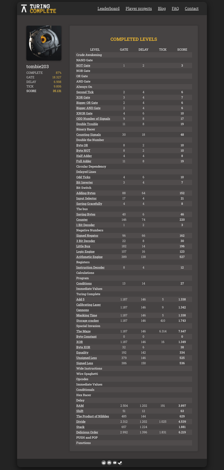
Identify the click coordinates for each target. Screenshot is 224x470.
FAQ (175, 8)
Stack (80, 427)
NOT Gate (83, 65)
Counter (82, 220)
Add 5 (80, 299)
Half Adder (84, 156)
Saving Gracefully (89, 204)
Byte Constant (86, 336)
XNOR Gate (84, 113)
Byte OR (82, 145)
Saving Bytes (85, 214)
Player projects (139, 8)
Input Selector (86, 198)
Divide (80, 421)
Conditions (84, 283)
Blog (162, 8)
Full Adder (83, 161)
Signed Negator (87, 235)
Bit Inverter (84, 182)
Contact (192, 8)
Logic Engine (85, 251)
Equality (82, 352)
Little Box (83, 246)
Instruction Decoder (90, 267)
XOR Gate (83, 97)
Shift (79, 411)
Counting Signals (88, 134)
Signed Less (84, 363)
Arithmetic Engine (89, 257)
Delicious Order (87, 432)
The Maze (83, 331)
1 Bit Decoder (85, 225)
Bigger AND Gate (88, 108)
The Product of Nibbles (92, 416)
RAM (80, 406)
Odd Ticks (83, 177)
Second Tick (85, 92)
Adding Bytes (85, 193)
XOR (79, 342)
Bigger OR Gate (87, 103)
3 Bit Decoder (85, 241)
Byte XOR (83, 347)
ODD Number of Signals (93, 119)
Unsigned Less (86, 358)
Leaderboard (109, 8)
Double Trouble (87, 124)
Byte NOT (83, 150)
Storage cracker (87, 321)
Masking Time (86, 315)
